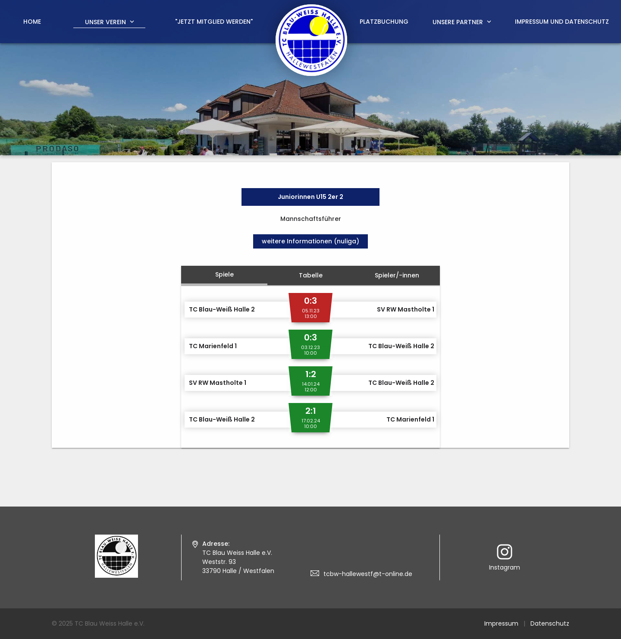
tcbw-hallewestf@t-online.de (367, 574)
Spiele (224, 274)
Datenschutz (549, 623)
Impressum (501, 623)
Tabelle (311, 275)
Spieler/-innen (397, 275)
